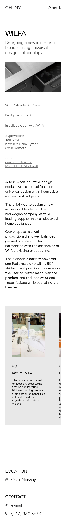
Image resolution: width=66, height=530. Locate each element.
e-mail (16, 505)
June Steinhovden (18, 162)
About (54, 7)
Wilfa (40, 125)
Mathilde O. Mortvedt (21, 166)
